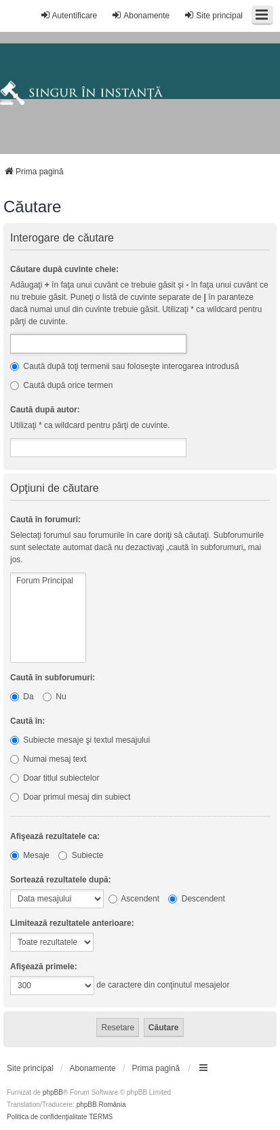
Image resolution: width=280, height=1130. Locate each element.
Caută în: (27, 721)
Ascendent (133, 898)
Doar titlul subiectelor (54, 778)
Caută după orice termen (61, 385)
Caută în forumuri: (45, 519)
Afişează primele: (43, 966)
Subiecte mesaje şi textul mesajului (80, 740)
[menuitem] (30, 1068)
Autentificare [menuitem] (69, 15)
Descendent (196, 898)
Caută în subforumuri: (52, 677)
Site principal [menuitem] (213, 15)
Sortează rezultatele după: (60, 879)
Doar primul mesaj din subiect (70, 797)
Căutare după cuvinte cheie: (64, 269)
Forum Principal (48, 581)
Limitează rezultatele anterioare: (72, 923)
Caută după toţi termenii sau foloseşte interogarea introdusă (124, 366)
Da (22, 696)
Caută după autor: (45, 409)
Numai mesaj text (48, 759)
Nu (54, 696)
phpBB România (101, 1104)
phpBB (53, 1092)
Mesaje (29, 855)
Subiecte (80, 855)
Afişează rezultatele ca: (55, 836)
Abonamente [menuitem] (140, 15)
